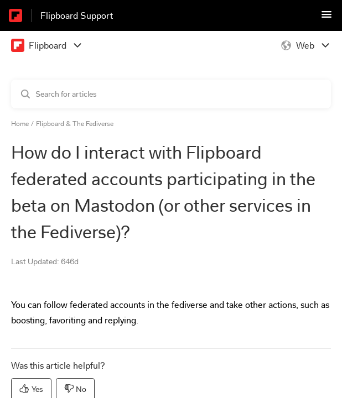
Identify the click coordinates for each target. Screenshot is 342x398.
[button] (326, 18)
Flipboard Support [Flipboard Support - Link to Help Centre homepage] (76, 16)
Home (20, 123)
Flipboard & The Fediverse (74, 123)
